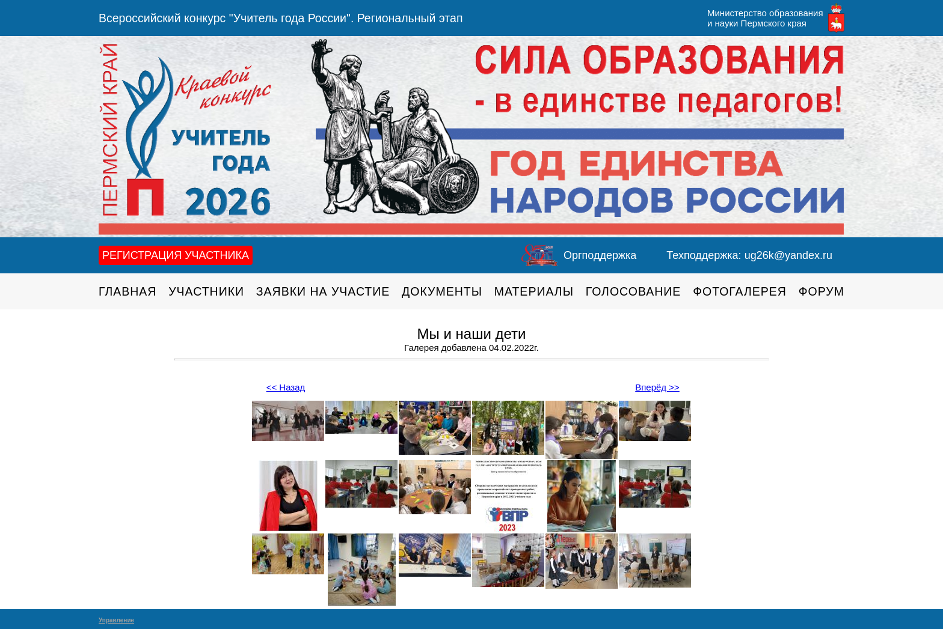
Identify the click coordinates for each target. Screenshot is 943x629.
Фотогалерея (740, 291)
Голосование (633, 291)
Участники (206, 291)
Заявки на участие (323, 291)
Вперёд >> (657, 387)
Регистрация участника (175, 255)
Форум (821, 291)
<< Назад (286, 387)
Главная (127, 291)
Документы (442, 291)
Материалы (534, 291)
